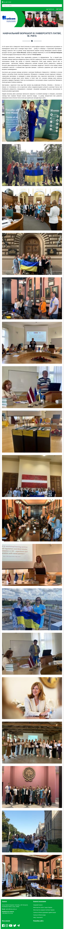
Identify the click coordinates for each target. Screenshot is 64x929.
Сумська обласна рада (39, 915)
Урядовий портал (37, 905)
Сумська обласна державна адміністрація (44, 912)
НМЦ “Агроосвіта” (38, 917)
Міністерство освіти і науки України (42, 907)
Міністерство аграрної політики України (43, 910)
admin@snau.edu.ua (11, 909)
